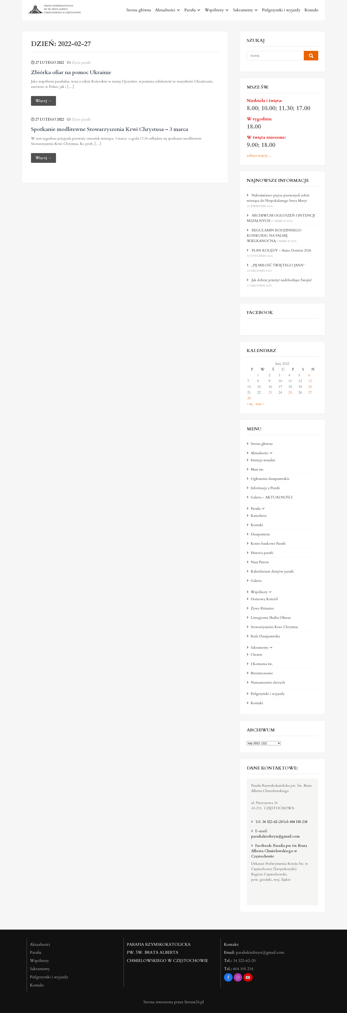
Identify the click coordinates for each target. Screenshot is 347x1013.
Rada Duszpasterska (265, 636)
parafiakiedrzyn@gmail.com (275, 836)
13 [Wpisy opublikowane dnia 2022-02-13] (310, 381)
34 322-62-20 (272, 821)
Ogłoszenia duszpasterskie (270, 478)
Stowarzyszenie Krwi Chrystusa (274, 627)
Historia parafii (262, 552)
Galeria (256, 580)
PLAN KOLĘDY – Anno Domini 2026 (281, 250)
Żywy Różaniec (262, 608)
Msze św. (257, 469)
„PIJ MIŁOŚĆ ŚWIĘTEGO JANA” (278, 265)
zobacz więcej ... (259, 155)
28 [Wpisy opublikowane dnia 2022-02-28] (249, 398)
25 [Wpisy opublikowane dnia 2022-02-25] (290, 392)
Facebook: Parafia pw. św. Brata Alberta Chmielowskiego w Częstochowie (279, 851)
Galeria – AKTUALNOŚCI (271, 497)
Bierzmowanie (262, 673)
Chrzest (256, 654)
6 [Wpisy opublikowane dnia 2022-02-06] (309, 375)
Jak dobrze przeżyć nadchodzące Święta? (282, 280)
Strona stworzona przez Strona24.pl (173, 1002)
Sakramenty (243, 10)
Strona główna (138, 10)
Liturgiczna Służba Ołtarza (271, 617)
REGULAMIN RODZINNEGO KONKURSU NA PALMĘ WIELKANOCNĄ (274, 235)
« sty (250, 404)
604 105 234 (298, 821)
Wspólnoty (214, 10)
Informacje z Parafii (265, 488)
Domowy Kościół (264, 599)
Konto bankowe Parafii (268, 543)
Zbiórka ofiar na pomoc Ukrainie (71, 72)
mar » (260, 404)
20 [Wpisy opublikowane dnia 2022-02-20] (310, 386)
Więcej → (43, 100)
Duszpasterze (260, 534)
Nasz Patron (260, 562)
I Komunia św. (262, 663)
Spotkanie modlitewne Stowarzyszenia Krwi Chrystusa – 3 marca (109, 129)
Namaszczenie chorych (268, 682)
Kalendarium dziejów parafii (272, 571)
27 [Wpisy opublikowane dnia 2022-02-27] (310, 392)
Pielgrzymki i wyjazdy (281, 10)
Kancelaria (258, 515)
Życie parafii (81, 62)
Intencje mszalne (263, 460)
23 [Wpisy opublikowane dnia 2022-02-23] (270, 392)
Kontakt (311, 10)
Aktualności (165, 10)
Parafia (190, 10)
